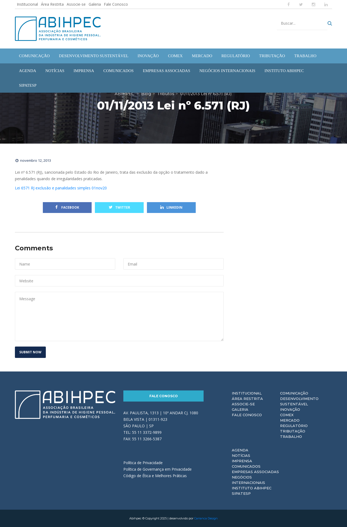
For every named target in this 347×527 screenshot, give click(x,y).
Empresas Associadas (255, 472)
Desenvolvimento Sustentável (299, 401)
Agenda (240, 450)
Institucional (27, 4)
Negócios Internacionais (248, 480)
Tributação (292, 431)
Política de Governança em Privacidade (157, 469)
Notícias (241, 455)
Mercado (290, 420)
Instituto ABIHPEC (251, 488)
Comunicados (246, 466)
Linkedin (171, 207)
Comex (287, 415)
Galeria (95, 4)
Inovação (290, 409)
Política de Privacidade (143, 462)
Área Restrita (52, 4)
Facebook (67, 207)
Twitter (119, 207)
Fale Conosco (116, 4)
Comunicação (294, 393)
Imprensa (242, 461)
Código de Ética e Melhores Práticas (155, 475)
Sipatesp (241, 493)
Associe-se (76, 4)
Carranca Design (206, 518)
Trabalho (291, 436)
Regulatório (294, 425)
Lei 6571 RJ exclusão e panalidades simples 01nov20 (61, 187)
